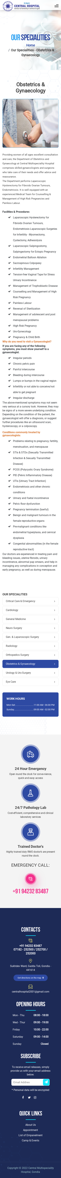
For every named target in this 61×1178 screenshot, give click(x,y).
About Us (30, 1124)
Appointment (30, 1130)
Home (30, 45)
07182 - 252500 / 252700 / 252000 (30, 951)
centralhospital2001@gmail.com (30, 991)
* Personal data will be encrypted (30, 1090)
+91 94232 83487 (30, 891)
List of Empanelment (30, 1135)
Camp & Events (30, 1140)
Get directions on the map (31, 978)
